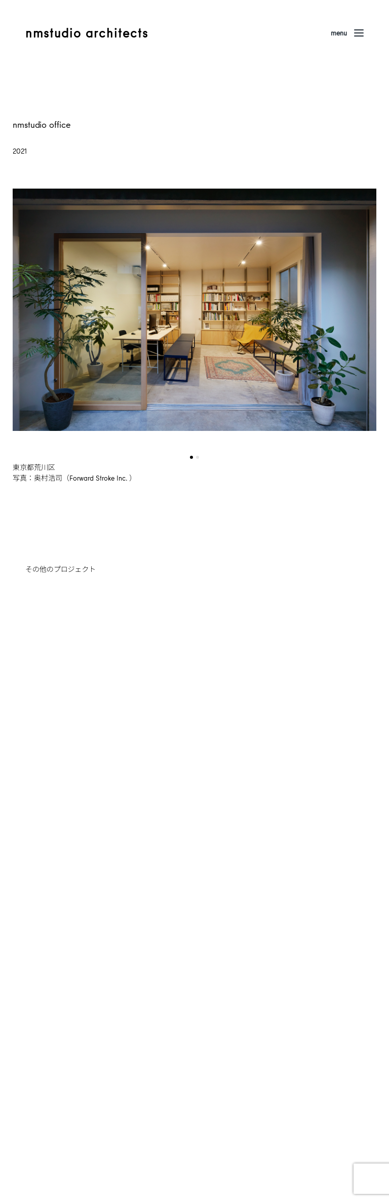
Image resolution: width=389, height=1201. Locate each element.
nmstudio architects (86, 33)
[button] (191, 457)
